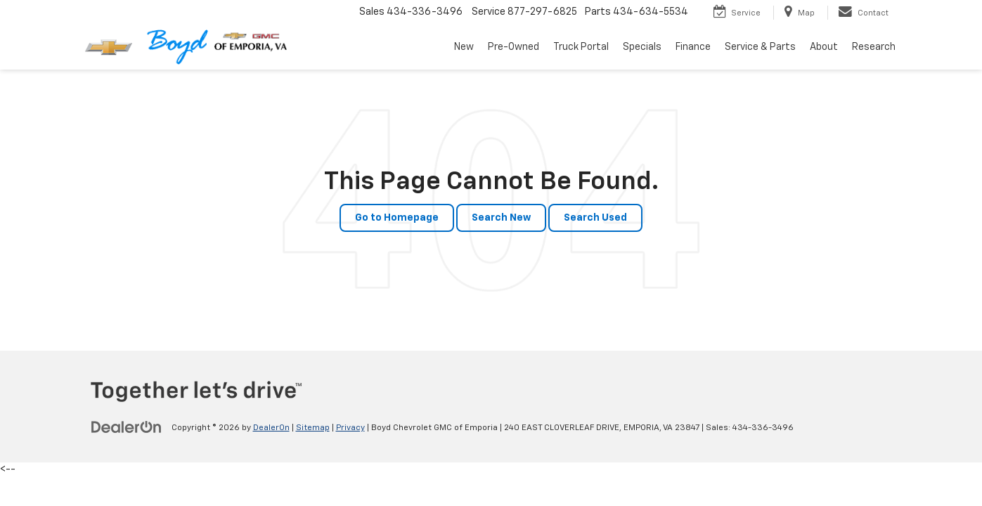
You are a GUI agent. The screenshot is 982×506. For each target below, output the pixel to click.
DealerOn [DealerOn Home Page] (271, 428)
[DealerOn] (126, 427)
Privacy (350, 428)
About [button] (824, 47)
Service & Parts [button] (760, 47)
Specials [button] (642, 47)
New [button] (464, 47)
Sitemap (313, 428)
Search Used (595, 218)
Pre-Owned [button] (513, 47)
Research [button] (874, 47)
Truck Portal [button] (581, 47)
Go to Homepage (397, 218)
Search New (501, 218)
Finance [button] (693, 47)
